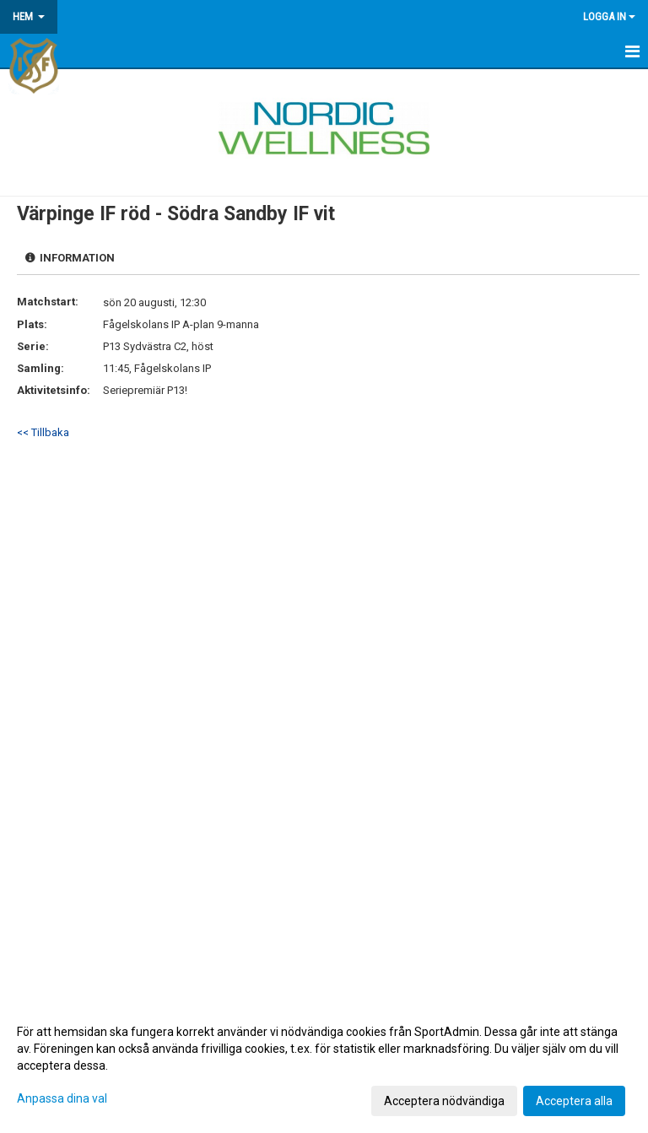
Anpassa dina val (62, 1098)
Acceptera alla (574, 1101)
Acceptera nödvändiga (444, 1101)
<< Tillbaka (43, 432)
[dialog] (324, 1065)
